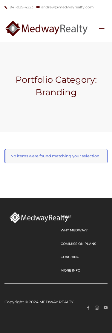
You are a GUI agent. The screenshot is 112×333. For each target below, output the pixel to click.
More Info (70, 270)
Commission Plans (78, 244)
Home (66, 217)
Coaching (70, 257)
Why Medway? (74, 230)
